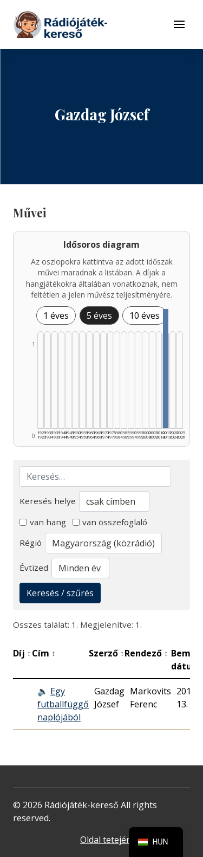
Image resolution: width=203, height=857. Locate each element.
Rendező (146, 653)
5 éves (99, 315)
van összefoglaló (110, 522)
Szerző (106, 653)
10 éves (144, 315)
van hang (42, 522)
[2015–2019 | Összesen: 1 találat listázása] (165, 368)
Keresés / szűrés (60, 593)
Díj (22, 653)
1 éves (56, 315)
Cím (43, 653)
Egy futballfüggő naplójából (63, 704)
